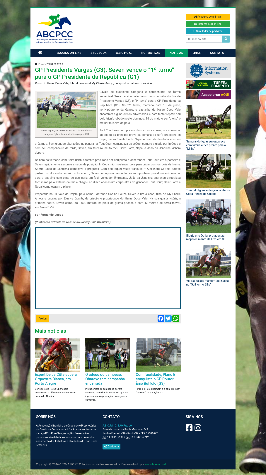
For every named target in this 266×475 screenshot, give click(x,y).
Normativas (150, 53)
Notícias (176, 53)
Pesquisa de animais (207, 16)
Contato (217, 53)
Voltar (43, 318)
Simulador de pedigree (208, 31)
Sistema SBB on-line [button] (207, 23)
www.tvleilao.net (155, 464)
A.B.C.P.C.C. (124, 53)
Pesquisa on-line (67, 53)
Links (196, 53)
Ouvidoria (111, 446)
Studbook (99, 53)
